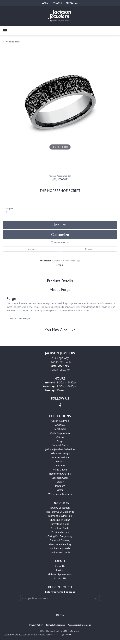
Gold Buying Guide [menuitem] (60, 552)
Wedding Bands (13, 41)
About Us (60, 566)
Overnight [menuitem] (60, 465)
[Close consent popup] (63, 635)
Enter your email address (60, 591)
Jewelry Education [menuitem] (60, 507)
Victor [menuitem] (60, 489)
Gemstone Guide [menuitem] (60, 528)
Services (60, 570)
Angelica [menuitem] (60, 424)
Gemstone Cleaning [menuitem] (60, 544)
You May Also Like (60, 329)
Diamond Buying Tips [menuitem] (60, 515)
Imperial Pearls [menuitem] (60, 445)
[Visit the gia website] (60, 615)
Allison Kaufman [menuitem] (60, 420)
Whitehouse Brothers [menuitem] (60, 494)
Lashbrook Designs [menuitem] (60, 453)
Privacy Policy (36, 625)
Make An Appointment (60, 574)
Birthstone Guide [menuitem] (60, 523)
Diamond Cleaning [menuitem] (60, 540)
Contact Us (60, 578)
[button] (45, 3)
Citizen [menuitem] (60, 437)
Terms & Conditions (55, 625)
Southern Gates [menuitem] (59, 477)
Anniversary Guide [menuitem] (60, 548)
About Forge (60, 289)
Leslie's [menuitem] (60, 461)
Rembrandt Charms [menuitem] (60, 473)
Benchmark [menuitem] (60, 428)
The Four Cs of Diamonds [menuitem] (60, 511)
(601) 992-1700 (60, 179)
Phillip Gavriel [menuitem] (60, 469)
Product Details (60, 280)
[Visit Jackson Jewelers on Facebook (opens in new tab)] (60, 406)
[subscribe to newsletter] (95, 598)
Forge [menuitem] (60, 441)
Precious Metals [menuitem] (60, 532)
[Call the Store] (60, 366)
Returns (88, 249)
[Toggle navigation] (5, 30)
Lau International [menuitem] (60, 457)
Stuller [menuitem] (59, 481)
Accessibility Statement (79, 625)
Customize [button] (60, 234)
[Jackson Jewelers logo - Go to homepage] (60, 15)
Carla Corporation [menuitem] (60, 433)
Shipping (32, 249)
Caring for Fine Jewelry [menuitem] (60, 536)
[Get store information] (60, 369)
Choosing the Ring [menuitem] (60, 519)
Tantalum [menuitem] (60, 485)
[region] (60, 110)
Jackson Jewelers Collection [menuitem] (60, 449)
